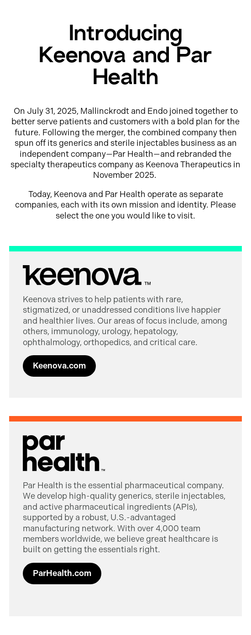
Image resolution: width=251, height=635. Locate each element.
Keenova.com (59, 366)
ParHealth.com (62, 573)
